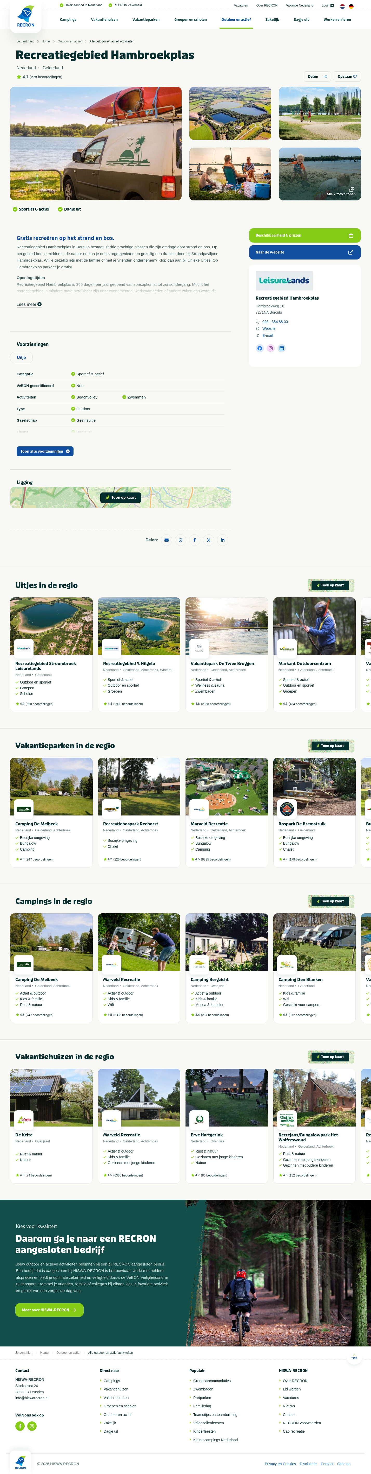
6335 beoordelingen (216, 859)
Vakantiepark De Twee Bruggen (222, 663)
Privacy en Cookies (280, 1464)
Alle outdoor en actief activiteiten (111, 41)
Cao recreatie (294, 1431)
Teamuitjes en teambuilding (215, 1415)
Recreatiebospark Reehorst (130, 824)
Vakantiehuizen (104, 19)
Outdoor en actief (236, 19)
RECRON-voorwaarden (302, 1423)
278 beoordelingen (46, 77)
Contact (289, 1415)
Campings (68, 19)
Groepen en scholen (190, 19)
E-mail (267, 335)
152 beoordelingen (302, 1175)
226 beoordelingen (127, 859)
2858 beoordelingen (216, 704)
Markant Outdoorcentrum (305, 663)
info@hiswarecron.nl (31, 1398)
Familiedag (202, 1406)
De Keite (23, 1135)
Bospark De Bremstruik (302, 824)
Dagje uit (301, 19)
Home (46, 41)
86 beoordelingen (214, 1175)
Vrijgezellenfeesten (208, 1423)
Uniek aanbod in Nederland (81, 5)
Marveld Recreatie (209, 824)
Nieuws (289, 1406)
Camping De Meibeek (36, 824)
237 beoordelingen (215, 1015)
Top (354, 1357)
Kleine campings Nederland (215, 1440)
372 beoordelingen (302, 1015)
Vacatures (241, 5)
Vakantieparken (146, 19)
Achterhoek (149, 670)
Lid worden (292, 1389)
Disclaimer (308, 1464)
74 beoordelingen (39, 1175)
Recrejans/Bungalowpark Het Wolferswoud (308, 1137)
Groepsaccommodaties (212, 1381)
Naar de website (304, 252)
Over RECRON (266, 5)
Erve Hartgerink (207, 1135)
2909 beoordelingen (128, 704)
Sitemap (343, 1464)
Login (328, 5)
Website (268, 328)
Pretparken (202, 1398)
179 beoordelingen (302, 859)
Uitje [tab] (21, 357)
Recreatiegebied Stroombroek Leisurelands (45, 666)
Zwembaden (203, 1389)
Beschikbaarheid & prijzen (304, 235)
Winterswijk (168, 670)
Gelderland (43, 675)
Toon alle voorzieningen (45, 451)
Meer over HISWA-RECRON (49, 1310)
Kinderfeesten (204, 1431)
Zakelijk (272, 19)
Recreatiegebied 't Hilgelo (129, 663)
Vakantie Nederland (299, 5)
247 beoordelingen (39, 859)
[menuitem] (68, 19)
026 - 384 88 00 (275, 322)
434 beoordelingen (302, 704)
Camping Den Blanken (301, 979)
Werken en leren (337, 19)
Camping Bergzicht (210, 979)
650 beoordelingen (39, 704)
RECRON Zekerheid (125, 5)
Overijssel (217, 986)
